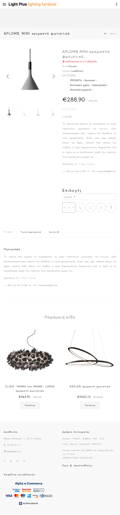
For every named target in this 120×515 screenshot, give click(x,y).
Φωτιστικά (89, 80)
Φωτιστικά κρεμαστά (80, 89)
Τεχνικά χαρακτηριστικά (31, 232)
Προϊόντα (113, 34)
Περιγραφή (8, 232)
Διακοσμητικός (99, 85)
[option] (31, 76)
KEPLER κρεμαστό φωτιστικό (90, 386)
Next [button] (54, 76)
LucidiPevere (77, 70)
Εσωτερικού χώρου (80, 85)
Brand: (65, 66)
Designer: (66, 70)
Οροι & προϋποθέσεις (77, 465)
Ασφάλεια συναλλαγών (19, 474)
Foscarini (73, 66)
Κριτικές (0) (54, 232)
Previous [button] (8, 76)
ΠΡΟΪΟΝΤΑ (76, 80)
